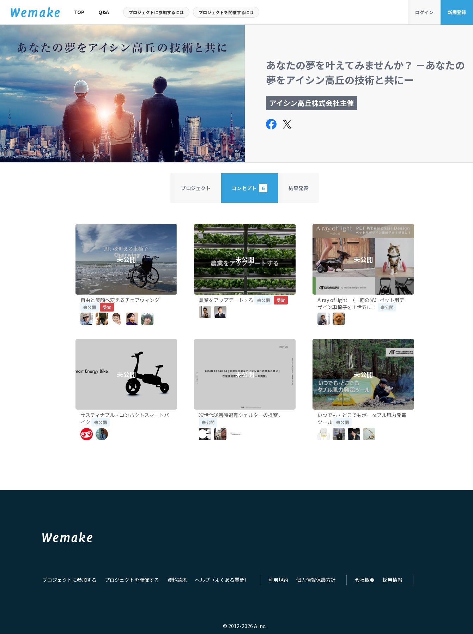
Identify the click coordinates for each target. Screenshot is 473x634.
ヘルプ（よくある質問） (211, 583)
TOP (79, 12)
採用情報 (373, 583)
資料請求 (168, 583)
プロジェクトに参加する (67, 583)
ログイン (424, 12)
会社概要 (347, 583)
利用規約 (264, 583)
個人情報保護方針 (300, 583)
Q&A (103, 12)
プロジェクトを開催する (126, 583)
